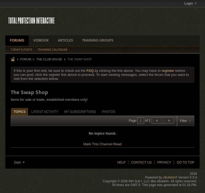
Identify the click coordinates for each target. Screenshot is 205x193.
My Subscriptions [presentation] (80, 112)
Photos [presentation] (108, 112)
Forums (17, 41)
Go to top (185, 162)
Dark (19, 162)
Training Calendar (53, 50)
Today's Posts (21, 50)
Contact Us (141, 162)
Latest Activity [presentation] (44, 112)
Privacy (164, 162)
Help (121, 162)
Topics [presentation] (19, 112)
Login (190, 3)
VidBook (41, 41)
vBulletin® (170, 177)
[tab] (19, 112)
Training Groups (97, 41)
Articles (65, 41)
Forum (25, 59)
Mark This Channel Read (102, 144)
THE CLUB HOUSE (49, 59)
